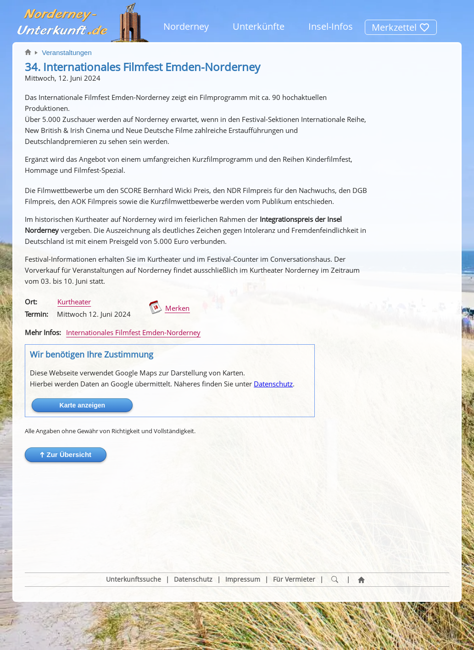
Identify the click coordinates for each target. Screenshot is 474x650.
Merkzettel (401, 27)
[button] (65, 454)
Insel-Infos (330, 26)
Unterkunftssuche (133, 536)
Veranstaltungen (66, 52)
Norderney (186, 26)
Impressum (242, 536)
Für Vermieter (294, 536)
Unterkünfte (258, 26)
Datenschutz (273, 383)
